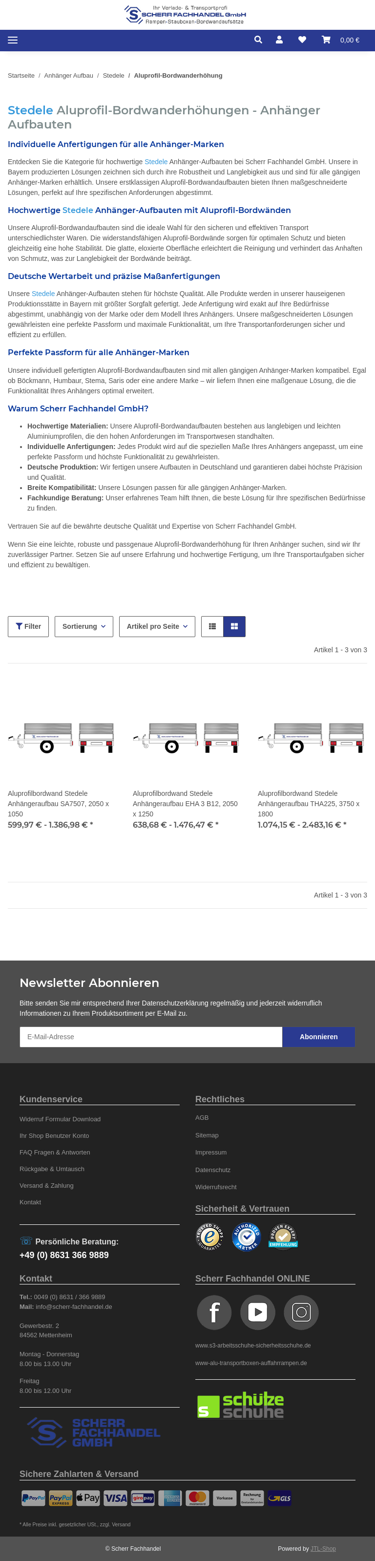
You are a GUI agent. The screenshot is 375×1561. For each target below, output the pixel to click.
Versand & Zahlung (47, 1185)
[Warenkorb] (340, 40)
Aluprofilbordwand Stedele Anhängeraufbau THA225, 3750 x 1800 (308, 804)
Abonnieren (319, 1037)
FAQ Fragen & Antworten (55, 1152)
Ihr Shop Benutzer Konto (54, 1135)
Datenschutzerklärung (175, 1003)
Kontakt (30, 1202)
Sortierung (79, 626)
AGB (202, 1117)
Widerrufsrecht (216, 1187)
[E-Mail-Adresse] (151, 1037)
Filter (28, 626)
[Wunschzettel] (302, 40)
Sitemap (207, 1135)
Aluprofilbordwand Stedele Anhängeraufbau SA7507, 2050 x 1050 (58, 804)
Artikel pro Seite (153, 626)
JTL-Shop (323, 1548)
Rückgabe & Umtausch (52, 1169)
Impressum (211, 1152)
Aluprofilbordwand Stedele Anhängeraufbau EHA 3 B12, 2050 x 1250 (185, 804)
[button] (261, 40)
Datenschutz (212, 1170)
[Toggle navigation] (13, 40)
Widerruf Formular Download (60, 1119)
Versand (121, 1524)
